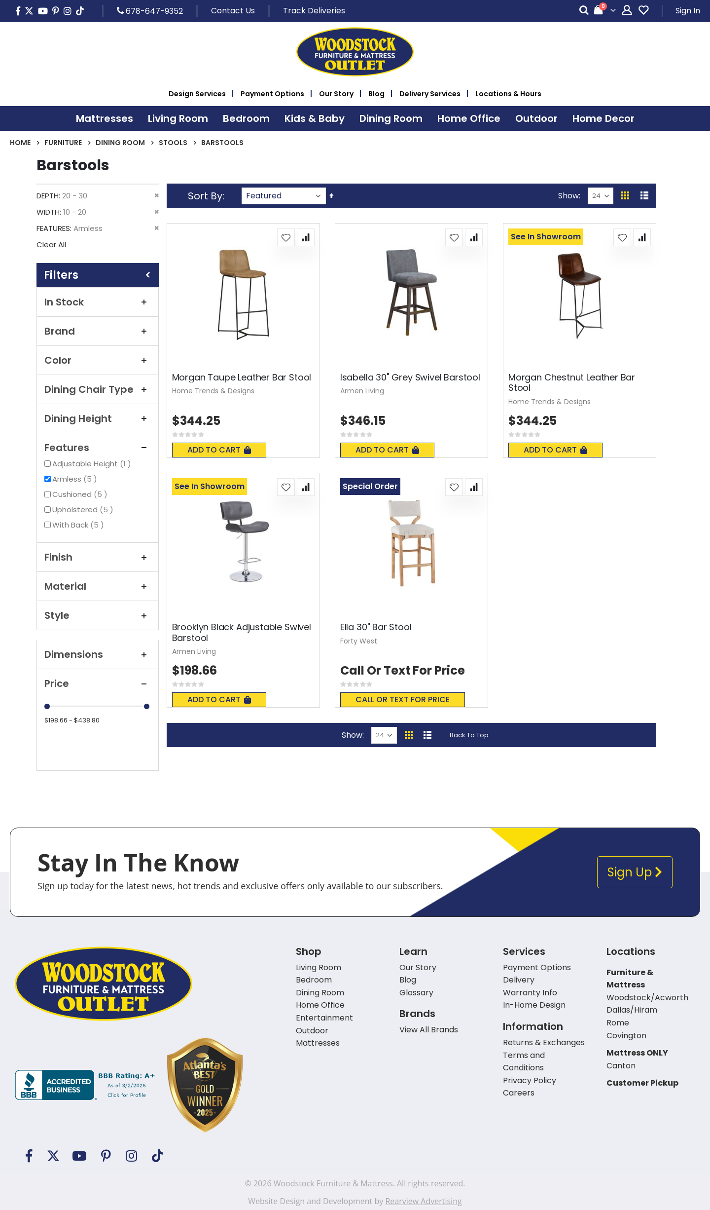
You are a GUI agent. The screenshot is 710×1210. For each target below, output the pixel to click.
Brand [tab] (97, 331)
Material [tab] (97, 586)
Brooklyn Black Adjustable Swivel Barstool (241, 632)
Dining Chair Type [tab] (97, 389)
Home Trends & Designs (213, 391)
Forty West (358, 641)
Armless (76, 479)
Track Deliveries (314, 10)
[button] (286, 237)
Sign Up (634, 872)
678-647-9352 (150, 10)
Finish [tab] (97, 557)
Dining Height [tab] (97, 418)
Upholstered (84, 509)
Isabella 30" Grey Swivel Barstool (410, 377)
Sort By (205, 195)
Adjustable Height (93, 463)
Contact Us (233, 10)
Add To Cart (219, 449)
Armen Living (362, 391)
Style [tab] (97, 615)
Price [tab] (97, 683)
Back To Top (469, 735)
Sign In (687, 10)
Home (20, 143)
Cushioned (81, 494)
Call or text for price (402, 699)
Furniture (63, 142)
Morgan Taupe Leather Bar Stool (242, 377)
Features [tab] (97, 447)
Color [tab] (97, 360)
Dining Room (120, 142)
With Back (79, 525)
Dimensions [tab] (97, 654)
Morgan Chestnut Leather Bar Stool (571, 382)
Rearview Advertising (423, 1201)
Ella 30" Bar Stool (376, 627)
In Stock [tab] (97, 302)
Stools (173, 142)
